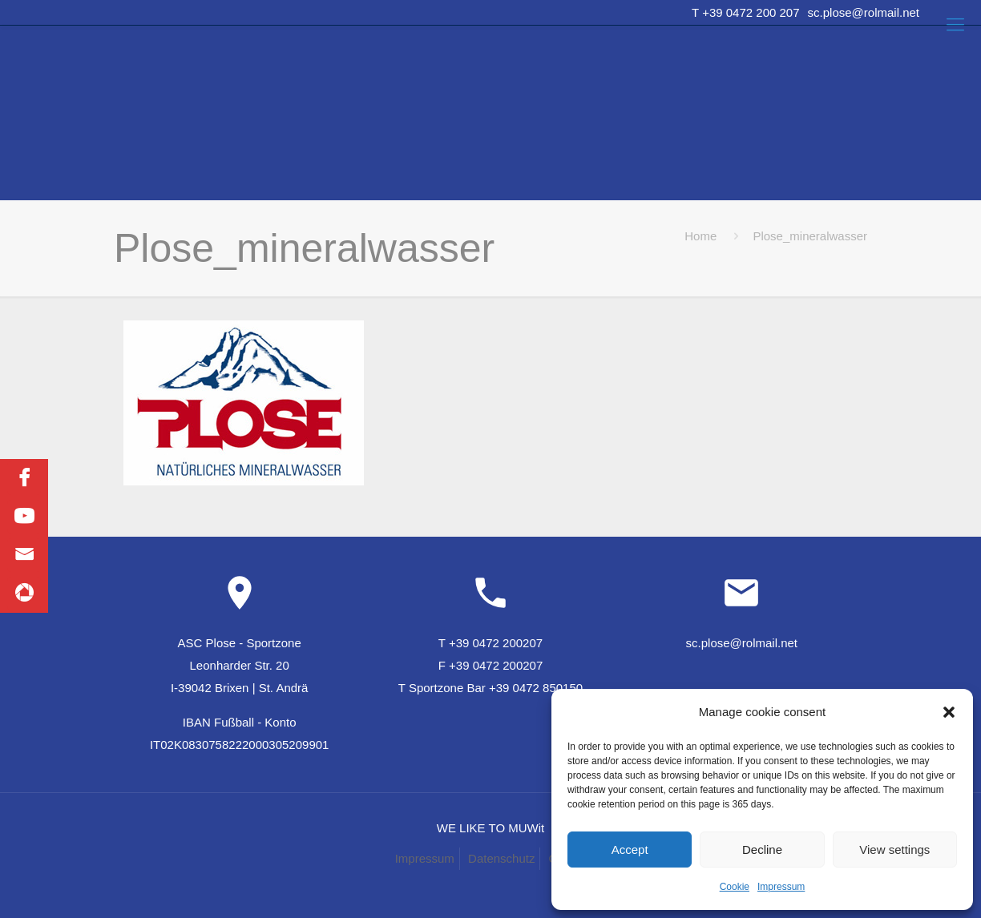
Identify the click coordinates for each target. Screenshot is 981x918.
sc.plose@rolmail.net (863, 12)
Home (700, 236)
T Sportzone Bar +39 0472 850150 (490, 688)
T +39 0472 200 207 (745, 12)
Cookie (734, 886)
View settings (894, 849)
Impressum (781, 886)
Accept (630, 849)
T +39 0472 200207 (490, 643)
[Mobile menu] (955, 24)
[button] (949, 712)
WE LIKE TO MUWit (490, 828)
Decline (762, 849)
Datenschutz (501, 858)
